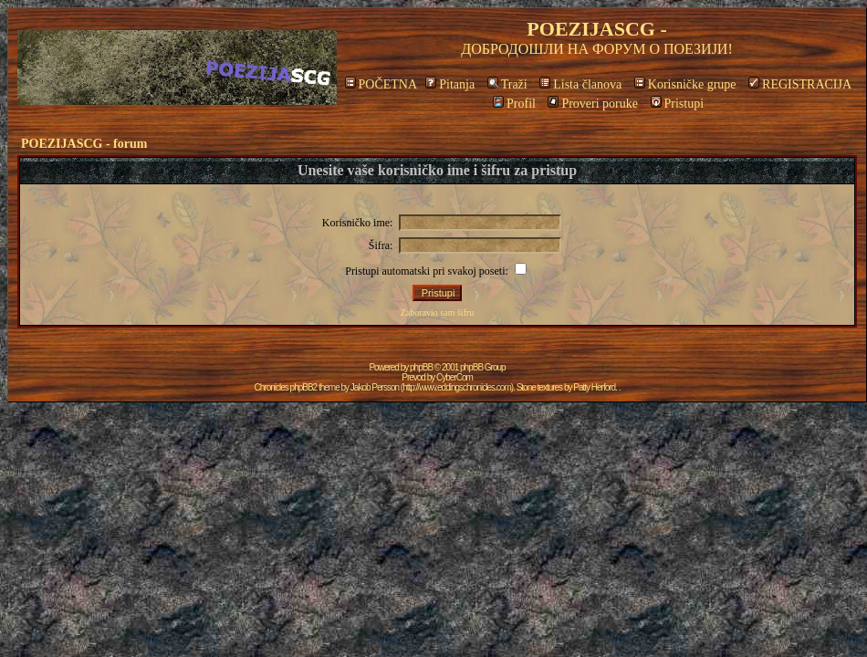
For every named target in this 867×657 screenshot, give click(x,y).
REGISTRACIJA (799, 84)
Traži (507, 84)
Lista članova (580, 84)
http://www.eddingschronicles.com (456, 387)
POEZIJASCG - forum (84, 144)
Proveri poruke (593, 103)
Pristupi (678, 103)
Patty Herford (594, 387)
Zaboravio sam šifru (438, 313)
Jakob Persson (374, 387)
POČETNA (381, 84)
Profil (514, 103)
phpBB (421, 367)
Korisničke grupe (685, 84)
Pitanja (450, 84)
